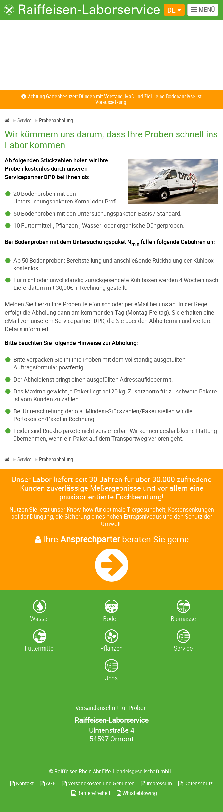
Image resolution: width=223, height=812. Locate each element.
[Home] (7, 120)
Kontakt (22, 783)
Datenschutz (195, 783)
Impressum (156, 783)
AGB (48, 783)
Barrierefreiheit (90, 793)
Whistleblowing (137, 793)
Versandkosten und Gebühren (98, 783)
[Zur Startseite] (82, 9)
